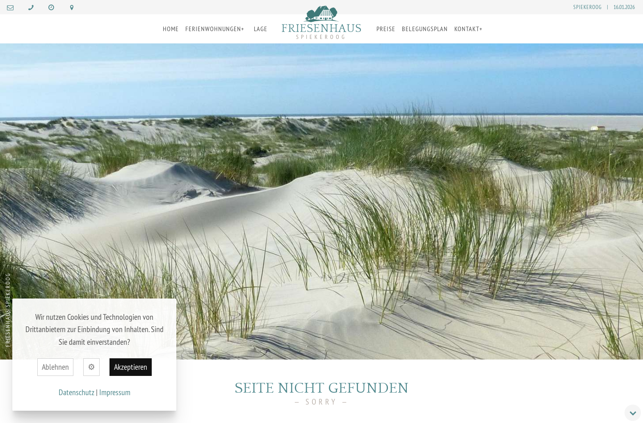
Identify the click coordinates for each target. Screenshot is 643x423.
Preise (385, 29)
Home (171, 29)
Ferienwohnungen (213, 29)
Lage (260, 29)
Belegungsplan (425, 29)
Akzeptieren (130, 367)
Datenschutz (76, 392)
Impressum (114, 392)
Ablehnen (55, 367)
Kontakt (466, 29)
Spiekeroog (587, 7)
